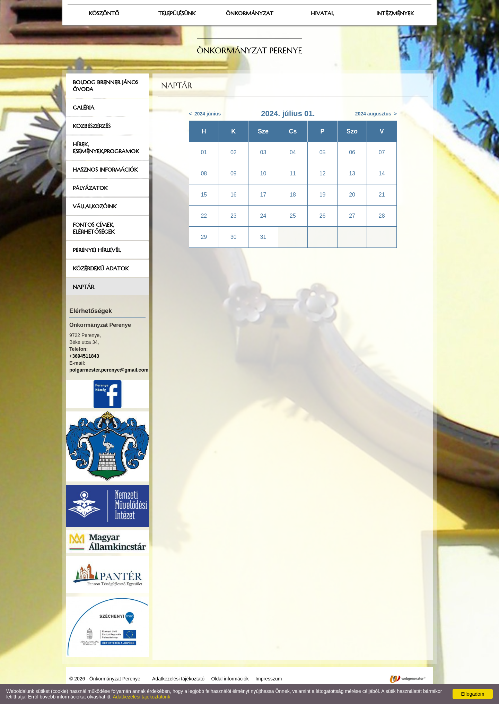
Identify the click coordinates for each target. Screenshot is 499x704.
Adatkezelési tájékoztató (178, 678)
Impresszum (268, 678)
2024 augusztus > (376, 113)
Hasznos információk (105, 169)
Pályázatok (90, 187)
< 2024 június (205, 113)
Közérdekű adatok (101, 268)
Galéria (83, 107)
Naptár (83, 286)
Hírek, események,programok (106, 148)
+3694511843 (84, 356)
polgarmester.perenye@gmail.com (108, 370)
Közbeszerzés (92, 125)
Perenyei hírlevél (97, 249)
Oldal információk (230, 678)
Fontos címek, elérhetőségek (93, 228)
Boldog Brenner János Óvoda (105, 86)
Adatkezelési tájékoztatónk (141, 696)
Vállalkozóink (94, 206)
